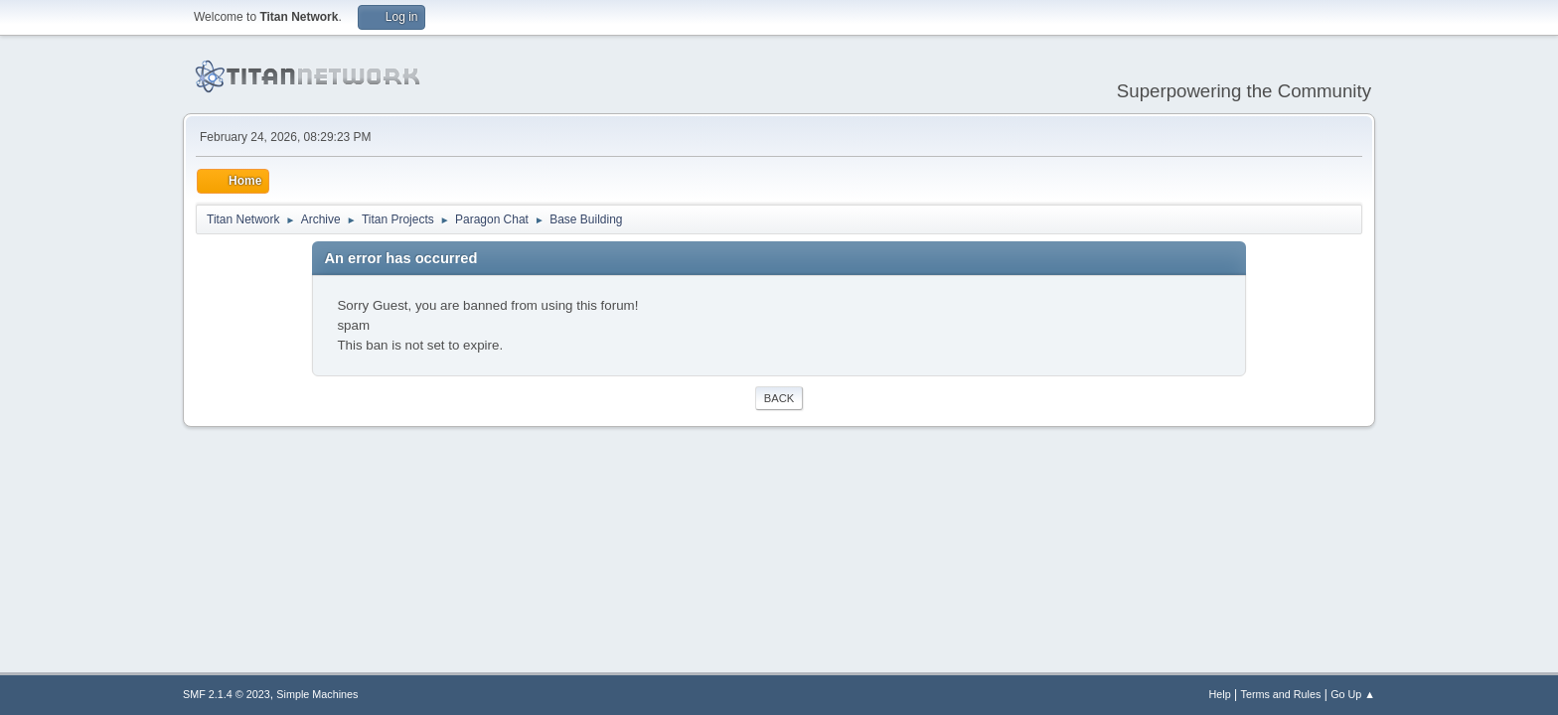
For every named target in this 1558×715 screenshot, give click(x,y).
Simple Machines (317, 694)
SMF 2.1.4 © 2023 (226, 694)
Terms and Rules (1281, 694)
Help (1220, 694)
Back (779, 398)
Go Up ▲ (1352, 694)
